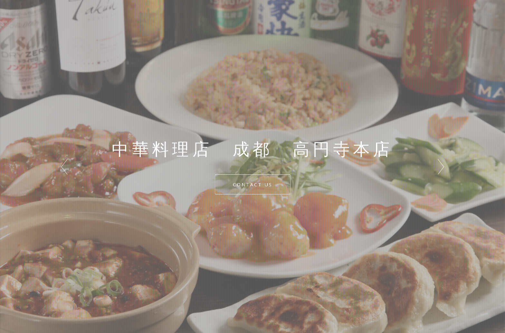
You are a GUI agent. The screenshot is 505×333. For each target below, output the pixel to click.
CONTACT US (252, 184)
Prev (64, 166)
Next (441, 166)
